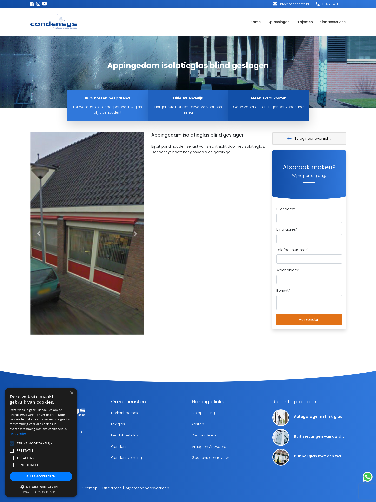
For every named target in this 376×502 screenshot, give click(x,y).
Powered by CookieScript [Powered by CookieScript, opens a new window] (41, 492)
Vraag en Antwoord (209, 446)
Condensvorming (126, 457)
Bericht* (283, 290)
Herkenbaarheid (125, 412)
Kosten (198, 424)
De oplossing (203, 412)
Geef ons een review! (210, 457)
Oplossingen (278, 22)
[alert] (41, 442)
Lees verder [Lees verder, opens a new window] (18, 434)
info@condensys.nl (291, 4)
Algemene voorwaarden (147, 487)
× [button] (71, 393)
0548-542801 (329, 4)
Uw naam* (285, 208)
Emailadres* (286, 229)
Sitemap (90, 487)
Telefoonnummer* (292, 249)
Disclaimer (111, 487)
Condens (119, 446)
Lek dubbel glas (125, 435)
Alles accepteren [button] (41, 476)
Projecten (304, 22)
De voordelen (204, 435)
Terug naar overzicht (309, 138)
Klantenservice (333, 22)
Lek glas (118, 424)
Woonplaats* (288, 269)
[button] (38, 233)
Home (255, 22)
